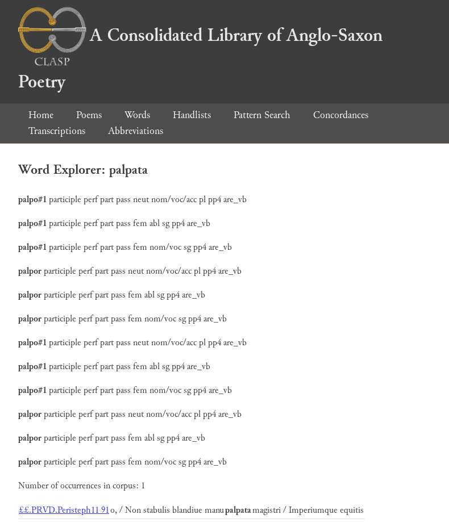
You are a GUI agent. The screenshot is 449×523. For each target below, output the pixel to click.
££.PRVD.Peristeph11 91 (64, 510)
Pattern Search (262, 115)
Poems (89, 115)
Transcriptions (56, 131)
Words (137, 115)
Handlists (192, 115)
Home (40, 115)
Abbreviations (135, 131)
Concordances (340, 115)
